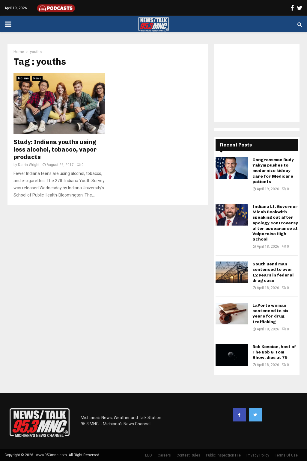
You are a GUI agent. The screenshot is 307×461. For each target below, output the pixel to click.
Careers (164, 455)
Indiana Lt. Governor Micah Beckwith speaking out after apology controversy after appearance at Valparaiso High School (275, 223)
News (37, 78)
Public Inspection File (223, 455)
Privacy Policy (257, 455)
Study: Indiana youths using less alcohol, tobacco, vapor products (55, 149)
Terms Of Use (286, 455)
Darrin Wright (29, 165)
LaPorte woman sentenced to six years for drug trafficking (270, 313)
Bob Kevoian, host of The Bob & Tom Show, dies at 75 (274, 352)
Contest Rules (188, 455)
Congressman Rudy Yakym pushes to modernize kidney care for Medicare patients (273, 170)
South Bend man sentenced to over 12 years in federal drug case (273, 272)
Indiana (23, 78)
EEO (148, 455)
